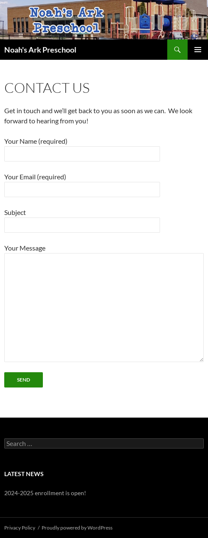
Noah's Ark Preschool (40, 49)
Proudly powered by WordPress (77, 527)
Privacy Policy (19, 527)
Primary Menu (198, 49)
